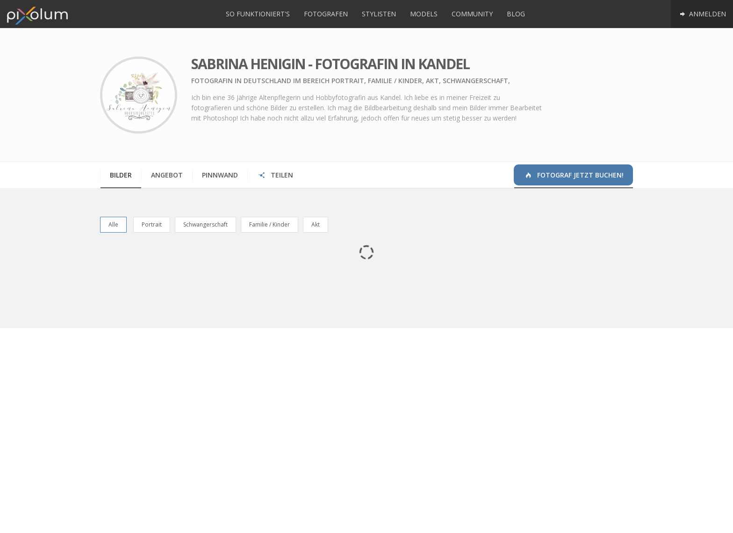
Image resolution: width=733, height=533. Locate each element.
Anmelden (702, 13)
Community (472, 13)
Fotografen (326, 13)
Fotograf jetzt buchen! (574, 175)
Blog (516, 13)
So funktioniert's (258, 13)
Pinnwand (220, 175)
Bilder (121, 175)
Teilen (275, 175)
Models (424, 13)
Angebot (167, 175)
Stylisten (379, 13)
